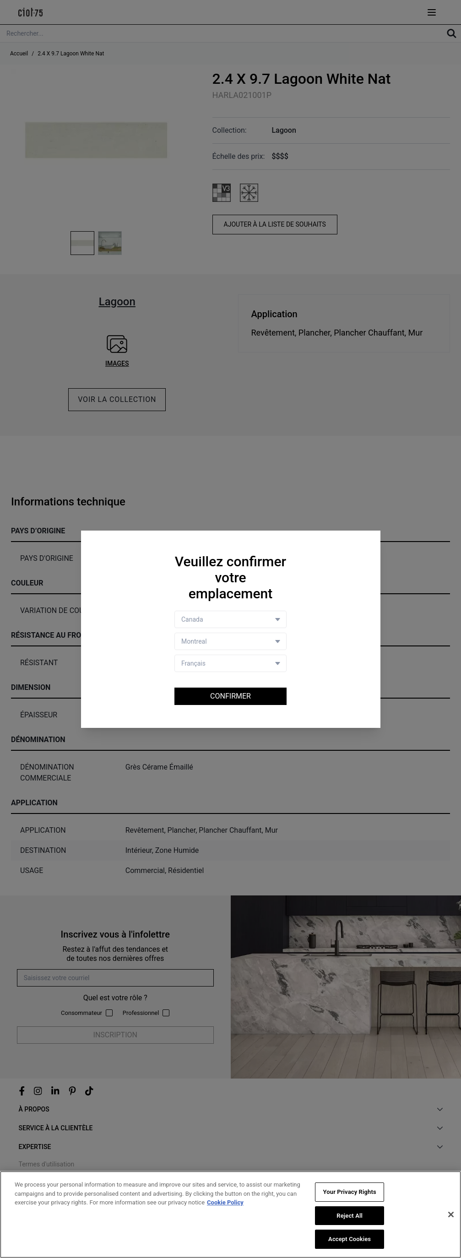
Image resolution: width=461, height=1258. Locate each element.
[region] (230, 1214)
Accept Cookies (349, 1239)
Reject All (349, 1215)
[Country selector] (230, 619)
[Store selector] (230, 641)
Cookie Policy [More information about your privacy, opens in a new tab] (225, 1202)
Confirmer (230, 696)
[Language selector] (230, 663)
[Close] (451, 1214)
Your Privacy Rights (349, 1191)
